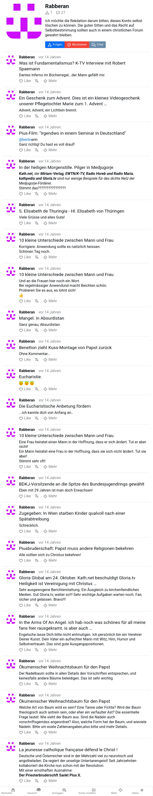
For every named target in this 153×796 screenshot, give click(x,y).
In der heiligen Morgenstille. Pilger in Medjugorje (66, 167)
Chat (97, 45)
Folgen (55, 45)
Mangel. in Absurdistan (41, 318)
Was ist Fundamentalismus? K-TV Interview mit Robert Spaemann (72, 65)
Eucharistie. (30, 376)
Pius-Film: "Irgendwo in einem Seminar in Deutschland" (72, 133)
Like (25, 81)
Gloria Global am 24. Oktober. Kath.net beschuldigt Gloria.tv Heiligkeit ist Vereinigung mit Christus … (77, 580)
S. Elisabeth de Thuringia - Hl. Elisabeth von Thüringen (71, 211)
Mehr (117, 791)
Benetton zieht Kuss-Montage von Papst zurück (65, 347)
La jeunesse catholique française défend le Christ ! (68, 749)
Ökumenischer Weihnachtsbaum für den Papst (64, 667)
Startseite (8, 791)
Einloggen (59, 791)
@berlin (25, 139)
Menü (138, 791)
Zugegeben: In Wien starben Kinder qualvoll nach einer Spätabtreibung (72, 516)
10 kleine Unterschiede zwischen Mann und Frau (66, 240)
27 (60, 13)
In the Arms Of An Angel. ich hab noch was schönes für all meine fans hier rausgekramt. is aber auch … (82, 625)
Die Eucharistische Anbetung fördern (55, 406)
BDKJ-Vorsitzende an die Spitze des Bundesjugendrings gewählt (81, 484)
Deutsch (34, 791)
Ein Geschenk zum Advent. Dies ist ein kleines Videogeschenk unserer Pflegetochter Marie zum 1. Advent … (79, 100)
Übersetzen (37, 81)
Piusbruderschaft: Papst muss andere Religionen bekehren (76, 548)
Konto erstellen (87, 791)
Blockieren (77, 45)
